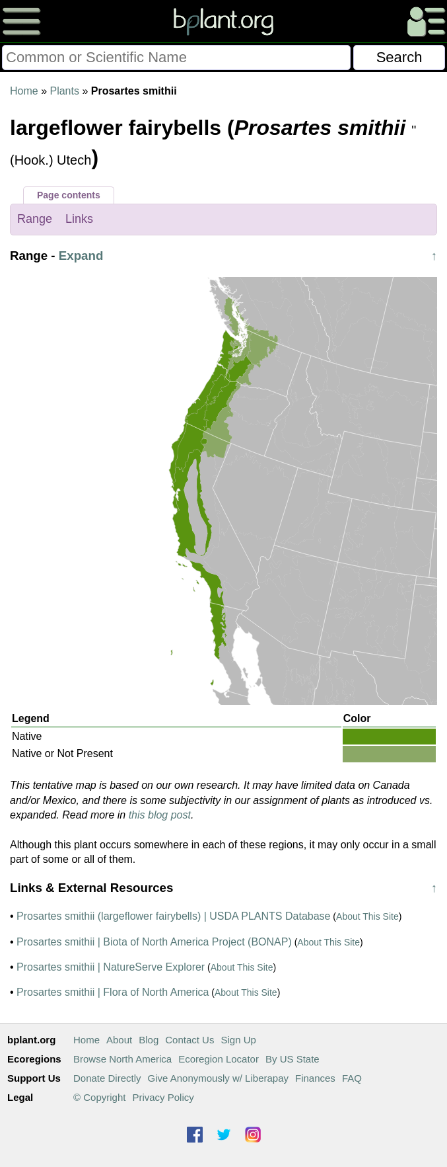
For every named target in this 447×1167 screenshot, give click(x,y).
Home (24, 91)
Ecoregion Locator (218, 1059)
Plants (64, 91)
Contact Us (189, 1039)
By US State (292, 1059)
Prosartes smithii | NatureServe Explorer (111, 967)
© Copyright (99, 1097)
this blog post (160, 815)
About (119, 1039)
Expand (81, 255)
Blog (148, 1039)
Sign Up (238, 1039)
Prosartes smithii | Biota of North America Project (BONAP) (154, 941)
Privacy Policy (162, 1097)
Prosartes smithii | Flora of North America (113, 992)
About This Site (367, 916)
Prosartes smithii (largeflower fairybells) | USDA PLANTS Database (173, 916)
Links (79, 218)
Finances (315, 1078)
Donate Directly (107, 1078)
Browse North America (122, 1059)
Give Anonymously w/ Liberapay (218, 1078)
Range (34, 218)
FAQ (352, 1078)
